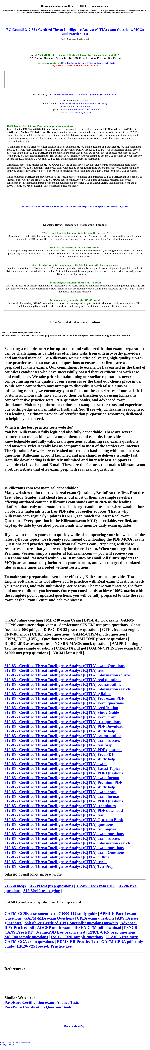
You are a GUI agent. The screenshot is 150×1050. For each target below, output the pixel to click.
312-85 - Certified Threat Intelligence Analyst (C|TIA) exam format (61, 778)
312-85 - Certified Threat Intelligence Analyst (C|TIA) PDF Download (63, 726)
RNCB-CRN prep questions (112, 932)
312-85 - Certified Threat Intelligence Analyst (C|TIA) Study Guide (61, 712)
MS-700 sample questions (26, 937)
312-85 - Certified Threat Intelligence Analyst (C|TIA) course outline (62, 684)
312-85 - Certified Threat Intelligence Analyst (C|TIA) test (53, 670)
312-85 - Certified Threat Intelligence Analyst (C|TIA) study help (59, 731)
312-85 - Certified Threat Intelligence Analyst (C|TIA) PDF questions (63, 750)
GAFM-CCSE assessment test (29, 913)
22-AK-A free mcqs (122, 937)
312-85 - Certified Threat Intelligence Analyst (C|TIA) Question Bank (63, 820)
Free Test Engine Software (74, 63)
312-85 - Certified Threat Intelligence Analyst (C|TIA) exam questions (64, 703)
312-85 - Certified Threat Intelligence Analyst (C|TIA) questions (59, 824)
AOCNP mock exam (54, 927)
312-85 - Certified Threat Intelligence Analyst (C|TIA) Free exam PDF (64, 698)
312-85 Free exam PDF (95, 886)
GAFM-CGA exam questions (29, 941)
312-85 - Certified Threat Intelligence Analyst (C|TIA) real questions (62, 680)
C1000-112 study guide (77, 913)
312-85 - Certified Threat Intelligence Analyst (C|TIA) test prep (58, 745)
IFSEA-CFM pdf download (97, 927)
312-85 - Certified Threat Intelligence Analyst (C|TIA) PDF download (63, 810)
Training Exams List (7, 1044)
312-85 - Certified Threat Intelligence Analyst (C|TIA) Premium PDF (63, 782)
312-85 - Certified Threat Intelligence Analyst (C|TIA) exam (55, 764)
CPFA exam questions (95, 918)
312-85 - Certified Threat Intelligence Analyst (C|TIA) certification (61, 708)
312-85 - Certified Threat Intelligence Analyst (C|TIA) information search (67, 689)
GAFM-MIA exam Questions (49, 918)
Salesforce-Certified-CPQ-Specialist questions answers (71, 923)
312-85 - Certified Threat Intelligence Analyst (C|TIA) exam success (62, 740)
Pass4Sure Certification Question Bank (37, 1007)
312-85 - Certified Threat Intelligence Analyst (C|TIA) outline (56, 857)
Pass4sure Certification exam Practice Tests (41, 1002)
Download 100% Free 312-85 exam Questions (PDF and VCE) (83, 94)
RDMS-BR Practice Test (77, 941)
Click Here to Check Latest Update (80, 109)
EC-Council (83, 106)
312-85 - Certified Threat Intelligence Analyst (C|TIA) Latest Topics (62, 768)
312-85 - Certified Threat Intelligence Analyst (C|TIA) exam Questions (64, 666)
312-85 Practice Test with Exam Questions (15, 1042)
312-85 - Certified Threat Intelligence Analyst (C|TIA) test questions (62, 722)
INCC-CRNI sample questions (77, 937)
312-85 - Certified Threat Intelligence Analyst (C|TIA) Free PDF (59, 754)
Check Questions (83, 112)
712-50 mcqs (15, 886)
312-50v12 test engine (41, 890)
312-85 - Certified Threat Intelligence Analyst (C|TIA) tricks (55, 862)
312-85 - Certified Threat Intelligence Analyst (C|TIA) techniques (60, 806)
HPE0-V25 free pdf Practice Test (44, 946)
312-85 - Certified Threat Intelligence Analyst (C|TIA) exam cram (60, 717)
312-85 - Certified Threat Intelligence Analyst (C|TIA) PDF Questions (63, 773)
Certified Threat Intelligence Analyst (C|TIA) (82, 103)
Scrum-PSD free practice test (60, 932)
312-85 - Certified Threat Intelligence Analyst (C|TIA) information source (67, 675)
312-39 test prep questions (51, 886)
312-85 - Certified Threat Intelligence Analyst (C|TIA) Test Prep (59, 866)
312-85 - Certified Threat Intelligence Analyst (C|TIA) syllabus (57, 694)
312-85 (84, 100)
